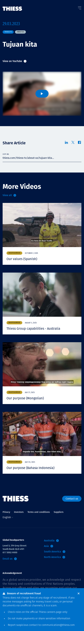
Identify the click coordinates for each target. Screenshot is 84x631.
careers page (54, 612)
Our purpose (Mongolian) (25, 398)
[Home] (12, 5)
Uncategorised (14, 253)
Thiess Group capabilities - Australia (33, 329)
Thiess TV (8, 32)
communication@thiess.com (58, 625)
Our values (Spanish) (22, 259)
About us (20, 32)
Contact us (72, 498)
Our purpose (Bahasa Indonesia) (30, 468)
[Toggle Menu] (79, 7)
